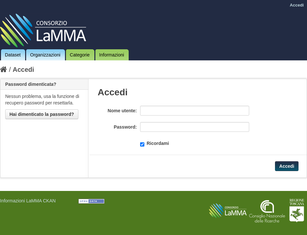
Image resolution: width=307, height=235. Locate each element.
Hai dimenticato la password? (41, 114)
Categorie (80, 54)
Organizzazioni (45, 54)
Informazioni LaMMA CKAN (28, 200)
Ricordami (154, 144)
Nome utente (122, 110)
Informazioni (111, 54)
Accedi (297, 5)
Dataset (13, 54)
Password (124, 127)
